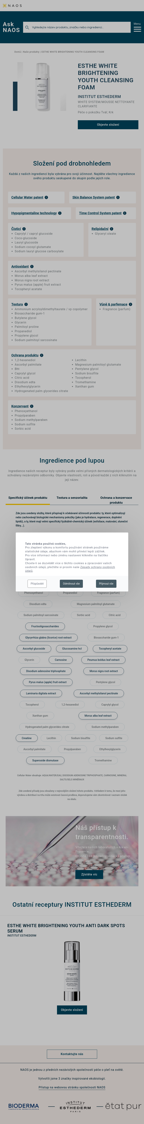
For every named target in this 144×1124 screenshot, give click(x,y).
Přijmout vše (106, 583)
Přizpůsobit (37, 583)
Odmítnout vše (71, 583)
